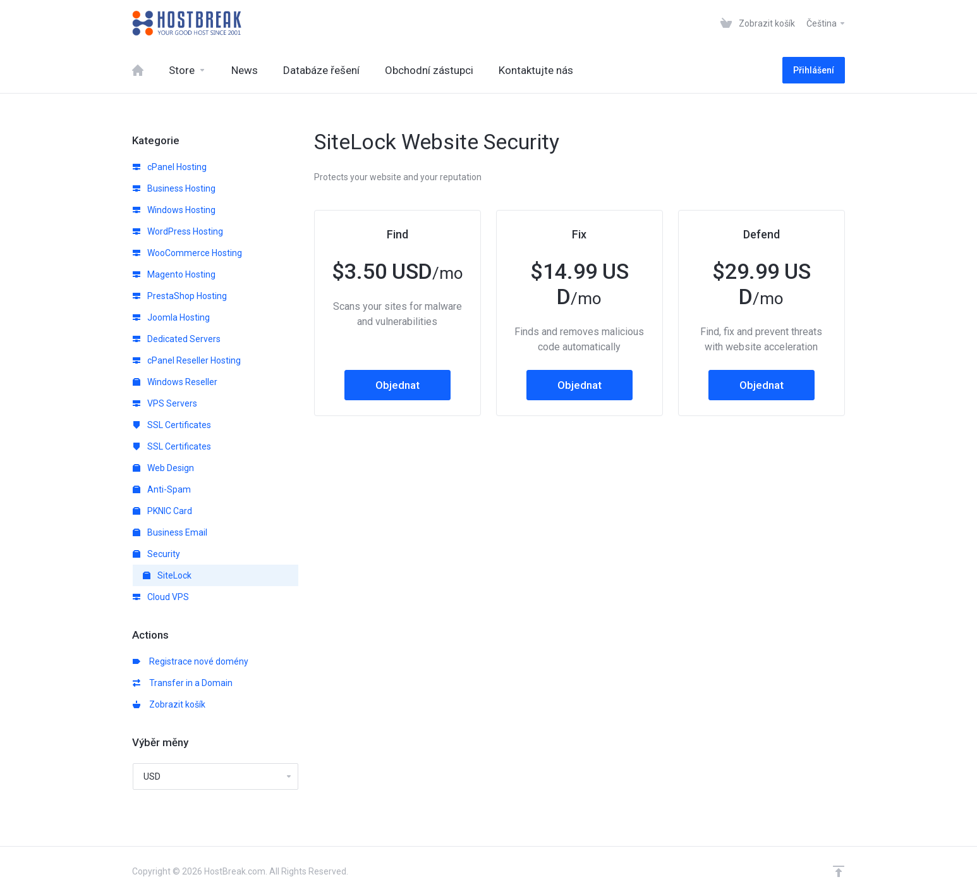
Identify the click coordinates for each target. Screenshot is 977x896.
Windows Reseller (175, 382)
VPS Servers (165, 403)
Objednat (397, 385)
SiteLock (167, 575)
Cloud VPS (161, 597)
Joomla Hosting (171, 317)
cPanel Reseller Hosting (187, 360)
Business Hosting (174, 188)
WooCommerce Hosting (187, 253)
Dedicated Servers (177, 339)
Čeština (826, 23)
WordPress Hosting (178, 231)
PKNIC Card (162, 511)
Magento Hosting (174, 274)
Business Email (170, 532)
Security (156, 554)
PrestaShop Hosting (180, 296)
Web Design (163, 468)
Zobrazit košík (169, 704)
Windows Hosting (174, 210)
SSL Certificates (172, 425)
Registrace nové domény (190, 661)
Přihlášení (813, 70)
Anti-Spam (162, 489)
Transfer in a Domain (183, 683)
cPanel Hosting (170, 167)
